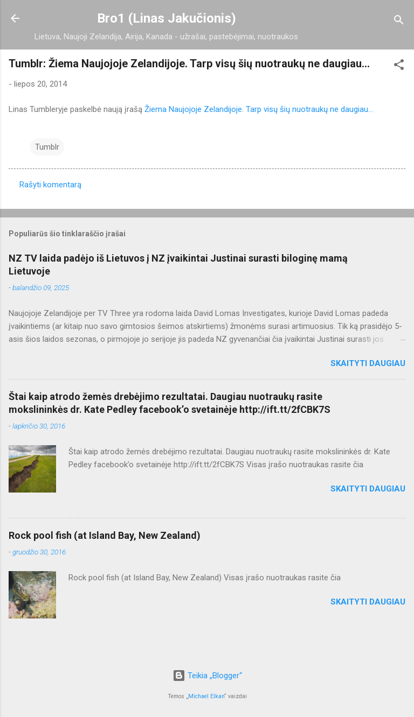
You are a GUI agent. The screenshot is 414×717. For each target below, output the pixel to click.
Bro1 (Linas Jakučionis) (166, 18)
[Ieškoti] (398, 21)
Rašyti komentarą (50, 184)
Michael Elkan (206, 696)
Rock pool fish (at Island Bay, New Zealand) (105, 535)
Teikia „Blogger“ (207, 675)
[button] (398, 66)
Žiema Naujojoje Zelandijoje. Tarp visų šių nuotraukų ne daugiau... (258, 109)
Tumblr (47, 147)
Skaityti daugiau (367, 363)
